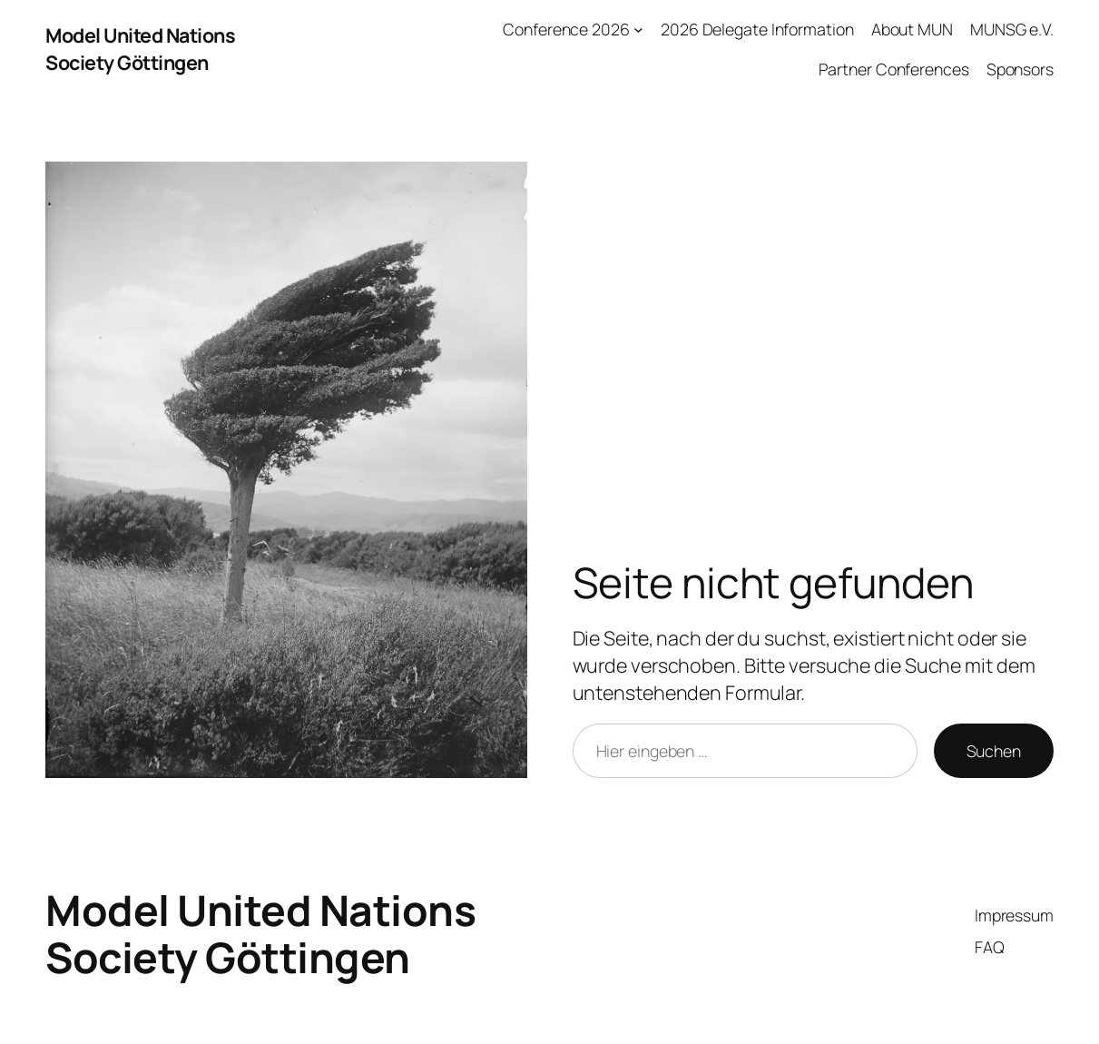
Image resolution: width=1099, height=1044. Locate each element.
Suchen (994, 751)
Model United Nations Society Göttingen (140, 48)
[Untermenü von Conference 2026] (638, 29)
